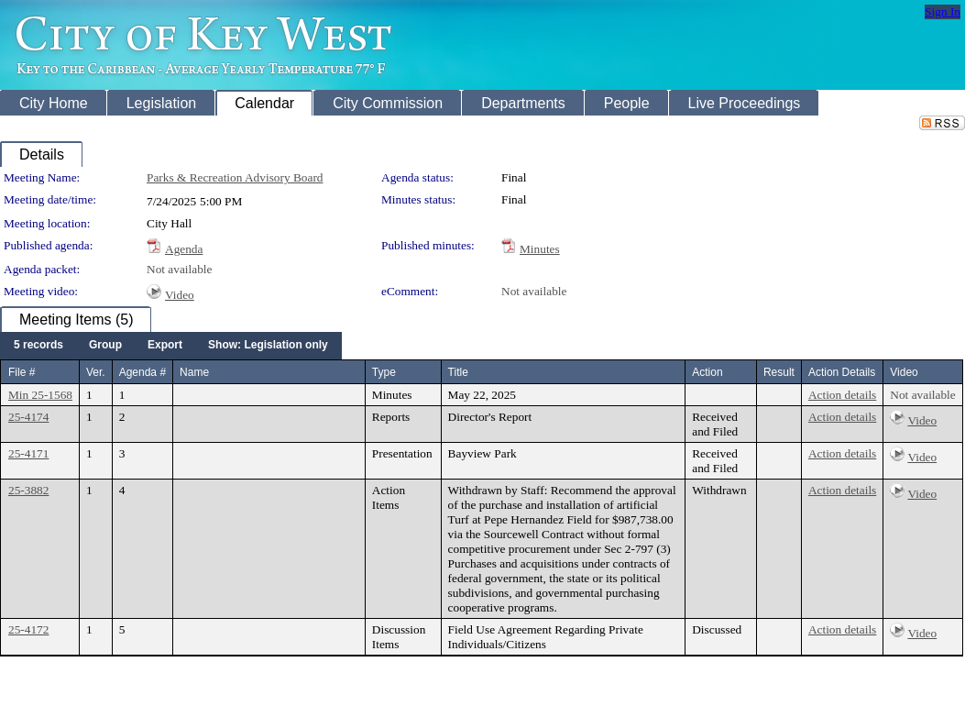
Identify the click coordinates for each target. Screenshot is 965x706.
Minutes (540, 249)
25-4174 (28, 417)
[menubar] (171, 345)
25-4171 (28, 453)
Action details (842, 395)
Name (194, 372)
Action (707, 372)
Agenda (184, 249)
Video (179, 295)
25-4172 (28, 629)
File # (21, 372)
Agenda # (142, 372)
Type (384, 372)
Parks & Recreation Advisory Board (235, 177)
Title (458, 372)
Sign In (942, 11)
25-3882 (28, 490)
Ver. (95, 372)
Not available (179, 269)
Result (779, 372)
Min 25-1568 (40, 395)
